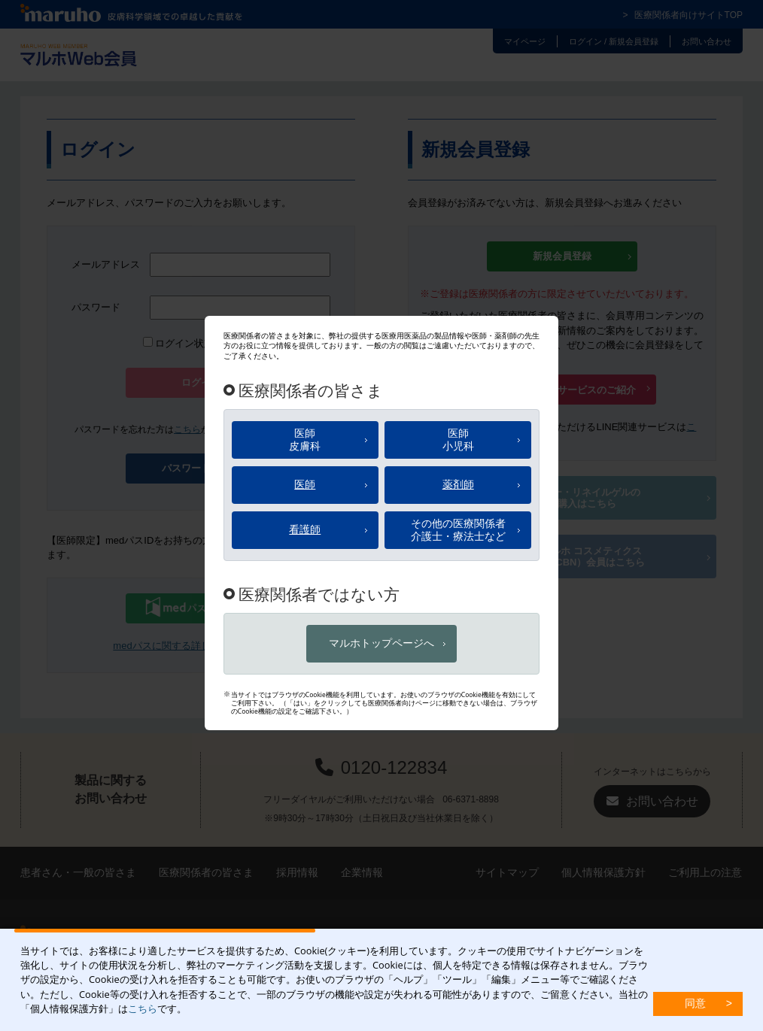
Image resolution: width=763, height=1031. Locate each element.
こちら (142, 1008)
